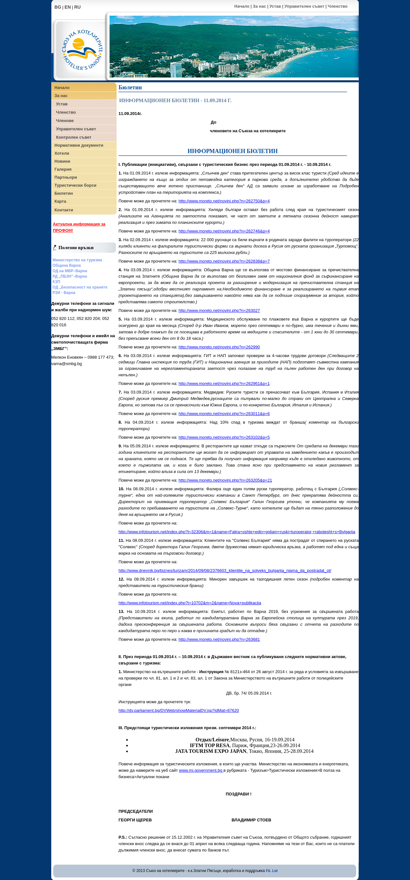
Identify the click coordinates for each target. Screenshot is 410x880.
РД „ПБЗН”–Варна (70, 276)
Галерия (62, 169)
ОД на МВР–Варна (70, 271)
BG (57, 7)
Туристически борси (75, 185)
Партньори (65, 177)
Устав (275, 6)
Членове (65, 120)
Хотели (61, 153)
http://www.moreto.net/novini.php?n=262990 (219, 347)
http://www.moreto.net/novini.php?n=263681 (219, 639)
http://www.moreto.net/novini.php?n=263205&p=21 (225, 480)
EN (68, 7)
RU (77, 7)
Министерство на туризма (77, 260)
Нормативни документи (78, 145)
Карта (60, 201)
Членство (338, 6)
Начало (242, 6)
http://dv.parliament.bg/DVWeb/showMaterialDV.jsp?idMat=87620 (179, 710)
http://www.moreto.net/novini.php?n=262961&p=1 (224, 383)
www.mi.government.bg (201, 770)
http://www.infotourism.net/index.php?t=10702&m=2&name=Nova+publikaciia (190, 602)
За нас (259, 6)
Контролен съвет (73, 137)
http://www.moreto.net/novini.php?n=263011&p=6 (224, 413)
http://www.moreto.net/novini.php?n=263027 (219, 310)
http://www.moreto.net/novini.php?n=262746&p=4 (224, 231)
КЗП (56, 282)
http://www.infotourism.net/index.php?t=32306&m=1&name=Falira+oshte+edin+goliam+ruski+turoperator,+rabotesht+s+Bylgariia (237, 531)
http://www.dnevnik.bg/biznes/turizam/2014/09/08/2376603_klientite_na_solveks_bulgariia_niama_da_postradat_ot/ (225, 570)
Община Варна (67, 265)
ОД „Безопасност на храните (80, 287)
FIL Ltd (271, 871)
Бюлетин (63, 193)
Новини (62, 161)
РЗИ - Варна (64, 292)
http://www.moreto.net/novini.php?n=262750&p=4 (224, 201)
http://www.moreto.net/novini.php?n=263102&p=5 (224, 437)
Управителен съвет (304, 6)
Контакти (63, 210)
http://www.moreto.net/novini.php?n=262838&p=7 (224, 261)
